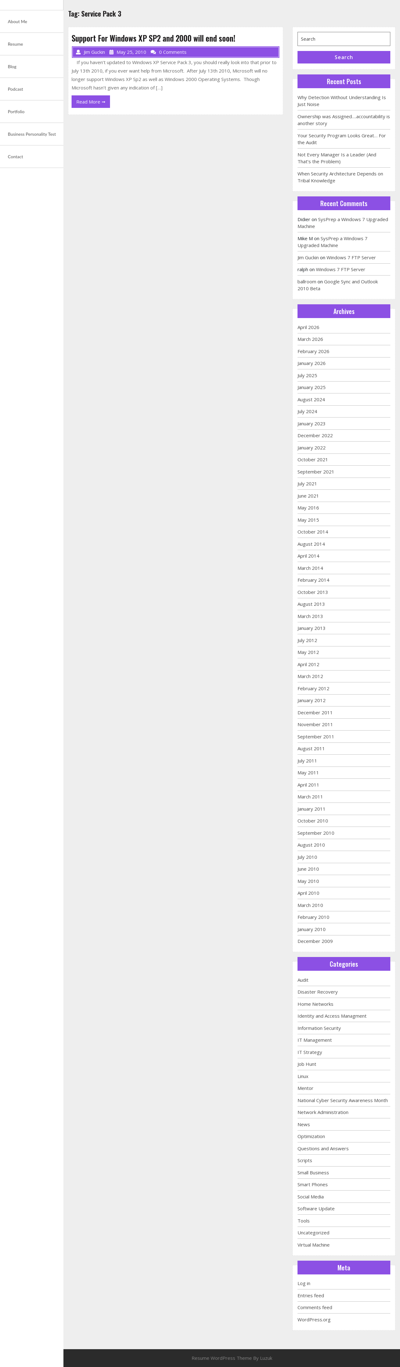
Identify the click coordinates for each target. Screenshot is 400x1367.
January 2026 (312, 363)
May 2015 (308, 520)
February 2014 (313, 580)
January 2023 (312, 423)
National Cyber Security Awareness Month (343, 1100)
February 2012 (313, 688)
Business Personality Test (32, 134)
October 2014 (313, 532)
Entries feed (311, 1295)
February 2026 (313, 351)
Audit (303, 980)
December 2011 (315, 712)
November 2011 (315, 724)
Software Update (316, 1208)
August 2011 (311, 748)
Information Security (319, 1028)
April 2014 (308, 556)
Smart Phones (313, 1184)
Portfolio (16, 111)
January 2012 (312, 700)
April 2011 (308, 785)
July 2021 (307, 483)
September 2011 (316, 736)
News (304, 1124)
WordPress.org (314, 1319)
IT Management (315, 1040)
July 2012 (307, 640)
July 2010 (307, 857)
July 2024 (307, 411)
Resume (15, 44)
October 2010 (313, 821)
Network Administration (323, 1112)
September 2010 (316, 833)
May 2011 (308, 772)
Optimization (311, 1136)
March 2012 (310, 676)
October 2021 (313, 459)
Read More (93, 103)
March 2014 (310, 568)
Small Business (313, 1172)
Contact (15, 156)
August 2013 (311, 604)
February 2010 (313, 917)
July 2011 (307, 760)
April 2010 (308, 893)
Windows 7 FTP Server (351, 257)
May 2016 (308, 507)
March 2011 (310, 796)
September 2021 (316, 471)
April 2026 (308, 327)
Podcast (15, 89)
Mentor (305, 1088)
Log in (304, 1283)
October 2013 (313, 592)
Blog (12, 66)
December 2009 (315, 941)
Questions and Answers (323, 1148)
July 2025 (307, 375)
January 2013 (312, 628)
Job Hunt (307, 1064)
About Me (17, 21)
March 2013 (310, 616)
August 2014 (311, 544)
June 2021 (308, 496)
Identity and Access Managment (332, 1016)
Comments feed (315, 1307)
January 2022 (312, 447)
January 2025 (312, 387)
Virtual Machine (314, 1245)
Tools (304, 1221)
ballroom (307, 281)
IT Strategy (310, 1052)
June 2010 (308, 869)
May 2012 (308, 652)
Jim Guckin (308, 257)
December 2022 (315, 435)
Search (344, 57)
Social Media (311, 1196)
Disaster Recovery (318, 992)
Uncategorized (313, 1232)
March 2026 (310, 339)
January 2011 (312, 809)
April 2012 (308, 664)
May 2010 (308, 881)
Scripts (305, 1160)
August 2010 (311, 845)
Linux (303, 1076)
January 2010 (312, 929)
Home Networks (315, 1004)
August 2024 (311, 399)
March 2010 (310, 905)
